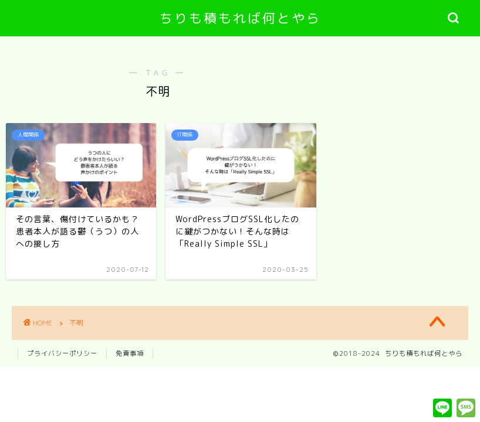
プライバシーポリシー (62, 353)
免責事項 (130, 353)
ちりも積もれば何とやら (240, 18)
